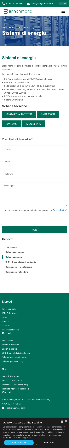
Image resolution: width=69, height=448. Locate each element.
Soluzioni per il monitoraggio (18, 267)
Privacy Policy (59, 210)
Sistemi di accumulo (14, 252)
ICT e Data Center (9, 313)
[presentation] (23, 217)
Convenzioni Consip (10, 330)
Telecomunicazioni (10, 309)
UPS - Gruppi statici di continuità (20, 262)
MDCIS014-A (33, 123)
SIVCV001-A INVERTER (19, 114)
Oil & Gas (6, 325)
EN (65, 4)
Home (4, 28)
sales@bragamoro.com (14, 408)
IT (60, 4)
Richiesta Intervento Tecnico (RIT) (16, 389)
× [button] (66, 421)
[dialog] (34, 433)
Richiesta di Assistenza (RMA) (15, 385)
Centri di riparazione (10, 376)
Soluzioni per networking (16, 272)
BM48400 (11, 123)
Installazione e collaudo (12, 380)
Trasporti (6, 321)
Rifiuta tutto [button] (50, 442)
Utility (4, 317)
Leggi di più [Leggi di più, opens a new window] (26, 438)
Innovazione (11, 247)
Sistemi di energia (13, 257)
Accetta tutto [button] (19, 442)
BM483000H (48, 114)
